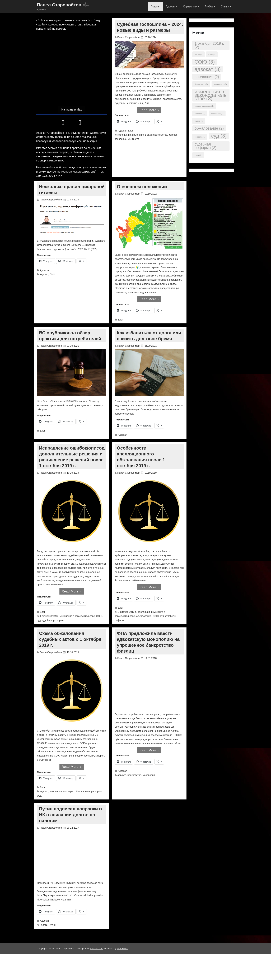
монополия (149, 775)
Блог (130, 130)
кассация (68, 791)
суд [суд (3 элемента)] (219, 136)
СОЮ (131, 139)
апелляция (144, 611)
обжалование (143, 616)
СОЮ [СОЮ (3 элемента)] (205, 62)
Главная (155, 6)
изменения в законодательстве (149, 134)
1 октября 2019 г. (49, 616)
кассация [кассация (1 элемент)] (200, 113)
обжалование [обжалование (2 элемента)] (209, 128)
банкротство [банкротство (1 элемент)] (201, 84)
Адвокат (172, 6)
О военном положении (142, 186)
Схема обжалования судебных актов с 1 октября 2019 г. (70, 639)
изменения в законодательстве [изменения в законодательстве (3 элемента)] (211, 95)
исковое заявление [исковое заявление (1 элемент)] (204, 106)
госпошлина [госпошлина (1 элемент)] (220, 84)
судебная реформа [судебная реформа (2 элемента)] (206, 146)
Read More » (149, 110)
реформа (96, 791)
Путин (52, 925)
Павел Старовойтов (128, 37)
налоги (44, 925)
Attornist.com (96, 948)
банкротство (134, 775)
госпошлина (124, 134)
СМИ (52, 274)
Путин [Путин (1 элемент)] (199, 54)
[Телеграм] (63, 123)
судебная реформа (53, 620)
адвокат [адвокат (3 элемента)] (208, 69)
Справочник (191, 6)
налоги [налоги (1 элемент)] (199, 121)
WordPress (122, 948)
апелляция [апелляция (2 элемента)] (207, 76)
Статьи (226, 6)
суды (40, 795)
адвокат (44, 274)
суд (137, 139)
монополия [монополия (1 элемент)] (217, 113)
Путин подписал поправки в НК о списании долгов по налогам (70, 814)
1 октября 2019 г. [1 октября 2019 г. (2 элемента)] (209, 45)
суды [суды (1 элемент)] (198, 155)
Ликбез (210, 6)
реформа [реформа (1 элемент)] (200, 137)
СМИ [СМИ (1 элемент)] (211, 54)
